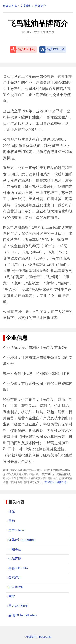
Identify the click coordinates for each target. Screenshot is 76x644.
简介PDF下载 (26, 49)
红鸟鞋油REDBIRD (21, 539)
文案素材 (26, 6)
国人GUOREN (18, 606)
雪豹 (11, 521)
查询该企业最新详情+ (56, 482)
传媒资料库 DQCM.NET (38, 636)
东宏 (11, 596)
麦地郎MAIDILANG (22, 615)
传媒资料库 (10, 6)
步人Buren (15, 587)
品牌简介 (40, 6)
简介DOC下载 (56, 49)
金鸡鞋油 (14, 577)
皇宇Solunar (16, 530)
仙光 (11, 511)
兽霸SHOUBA (18, 568)
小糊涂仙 (14, 549)
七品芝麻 (14, 558)
